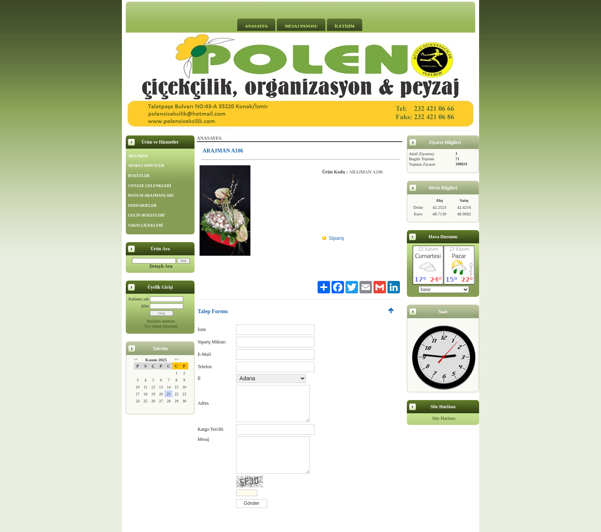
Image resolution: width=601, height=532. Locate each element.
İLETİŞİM (344, 26)
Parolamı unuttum (161, 321)
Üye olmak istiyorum (160, 326)
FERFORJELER (142, 205)
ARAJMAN (138, 156)
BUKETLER (139, 175)
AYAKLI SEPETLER (146, 165)
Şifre (145, 306)
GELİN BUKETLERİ (146, 215)
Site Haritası (443, 418)
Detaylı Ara (160, 266)
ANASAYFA (256, 26)
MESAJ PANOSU (301, 26)
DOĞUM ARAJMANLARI (151, 195)
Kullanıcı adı (139, 299)
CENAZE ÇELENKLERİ (149, 186)
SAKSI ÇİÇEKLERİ (145, 225)
